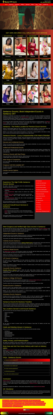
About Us (11, 4)
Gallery (22, 4)
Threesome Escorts (40, 193)
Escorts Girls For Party (40, 185)
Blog (40, 4)
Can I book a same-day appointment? (11, 368)
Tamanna (7, 56)
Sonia (20, 104)
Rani (45, 80)
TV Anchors (38, 204)
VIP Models (38, 206)
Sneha (32, 104)
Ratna (8, 104)
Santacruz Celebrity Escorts (27, 242)
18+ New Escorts (39, 200)
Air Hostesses (39, 180)
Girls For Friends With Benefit (42, 191)
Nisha (20, 80)
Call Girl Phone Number (41, 187)
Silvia (20, 56)
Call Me (4, 413)
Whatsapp (48, 413)
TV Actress (38, 202)
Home (6, 4)
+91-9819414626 (45, 2)
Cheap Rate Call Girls (40, 196)
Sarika (45, 104)
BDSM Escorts (39, 198)
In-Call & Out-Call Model (41, 183)
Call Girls (17, 4)
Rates (32, 4)
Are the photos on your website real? (11, 365)
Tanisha (45, 56)
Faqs (37, 4)
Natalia (33, 80)
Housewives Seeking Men (41, 189)
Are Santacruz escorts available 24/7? (11, 360)
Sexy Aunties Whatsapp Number (42, 211)
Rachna (33, 56)
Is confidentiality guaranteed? (9, 371)
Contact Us (45, 4)
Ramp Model (38, 209)
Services (28, 4)
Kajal (7, 80)
